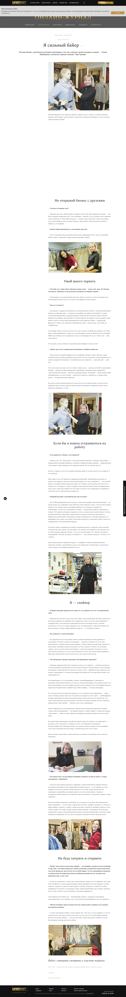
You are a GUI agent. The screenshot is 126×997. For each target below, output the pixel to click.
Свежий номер (29, 25)
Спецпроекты (83, 25)
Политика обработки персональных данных (45, 993)
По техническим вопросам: (84, 993)
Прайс (50, 990)
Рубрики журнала (44, 25)
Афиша (37, 988)
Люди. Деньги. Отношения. (63, 35)
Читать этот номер (54, 978)
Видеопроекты (70, 25)
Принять (117, 12)
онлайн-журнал (45, 2)
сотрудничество (74, 2)
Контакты (63, 990)
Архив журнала (96, 25)
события (54, 2)
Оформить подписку (79, 988)
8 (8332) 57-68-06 (108, 993)
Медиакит (51, 988)
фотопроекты (57, 25)
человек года (63, 2)
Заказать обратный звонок (80, 990)
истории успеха (35, 2)
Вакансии (63, 988)
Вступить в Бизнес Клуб (105, 2)
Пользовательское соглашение (64, 993)
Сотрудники (38, 990)
